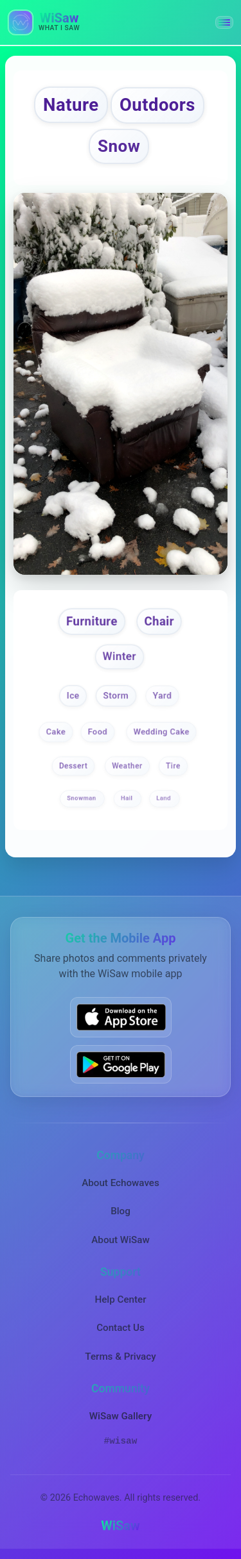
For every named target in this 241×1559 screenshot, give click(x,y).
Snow (119, 146)
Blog (120, 1211)
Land (165, 798)
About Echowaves (120, 1183)
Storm (116, 695)
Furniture (92, 621)
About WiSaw (120, 1240)
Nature (71, 104)
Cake (55, 731)
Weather (127, 766)
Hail (127, 798)
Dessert (73, 766)
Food (97, 731)
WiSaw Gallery (120, 1416)
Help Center (120, 1299)
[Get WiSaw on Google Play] (121, 1064)
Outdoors (157, 105)
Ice (73, 695)
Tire (173, 766)
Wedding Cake (162, 731)
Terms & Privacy (120, 1356)
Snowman (82, 798)
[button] (224, 22)
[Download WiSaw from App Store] (121, 1017)
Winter (119, 656)
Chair (159, 621)
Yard (162, 695)
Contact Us (120, 1327)
